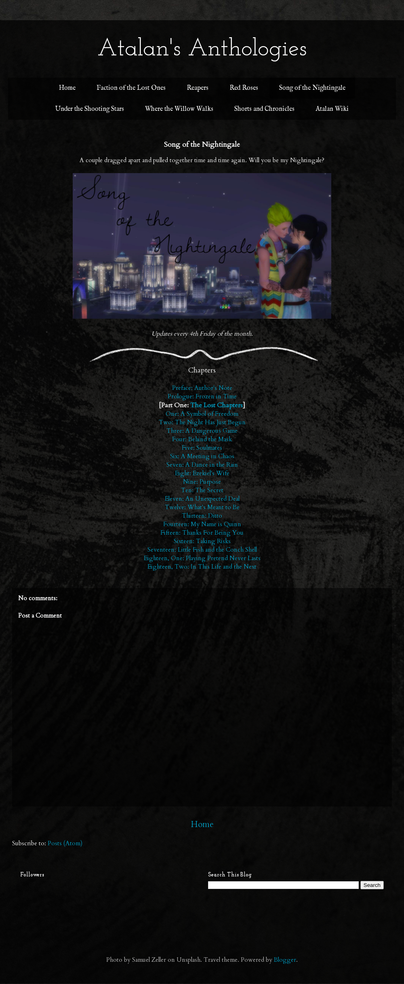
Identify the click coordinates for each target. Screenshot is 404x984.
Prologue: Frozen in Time (202, 396)
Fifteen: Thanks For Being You (202, 533)
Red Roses (243, 88)
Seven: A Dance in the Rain (202, 465)
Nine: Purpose (202, 482)
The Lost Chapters (216, 405)
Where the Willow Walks (179, 109)
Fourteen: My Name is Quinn (202, 524)
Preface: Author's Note (202, 388)
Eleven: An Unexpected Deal (202, 499)
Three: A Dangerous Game (202, 431)
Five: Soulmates (202, 448)
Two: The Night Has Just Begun (202, 422)
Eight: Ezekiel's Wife (202, 473)
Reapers (197, 88)
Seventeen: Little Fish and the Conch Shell (202, 550)
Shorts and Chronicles (264, 109)
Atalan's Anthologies (202, 49)
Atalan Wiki (332, 109)
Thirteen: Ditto (202, 516)
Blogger (285, 960)
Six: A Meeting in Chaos (202, 456)
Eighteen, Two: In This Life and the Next (202, 567)
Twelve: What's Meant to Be (202, 507)
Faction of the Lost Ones (131, 88)
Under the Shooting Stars (89, 109)
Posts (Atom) (65, 843)
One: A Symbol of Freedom (202, 414)
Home (67, 88)
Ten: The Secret (202, 490)
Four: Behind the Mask (202, 439)
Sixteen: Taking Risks (202, 541)
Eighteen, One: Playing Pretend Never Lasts (202, 558)
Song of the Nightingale (312, 88)
